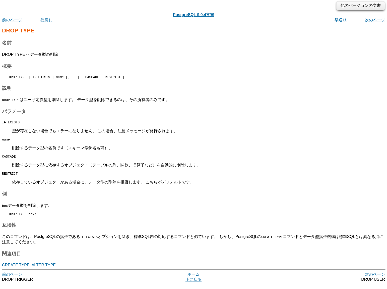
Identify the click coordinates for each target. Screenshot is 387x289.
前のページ (12, 20)
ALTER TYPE (44, 269)
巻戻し (46, 20)
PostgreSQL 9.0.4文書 (193, 15)
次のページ (375, 20)
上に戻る (193, 284)
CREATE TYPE (16, 269)
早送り (341, 20)
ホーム (193, 279)
